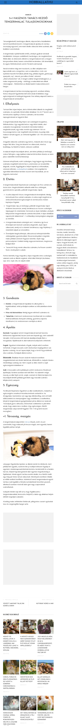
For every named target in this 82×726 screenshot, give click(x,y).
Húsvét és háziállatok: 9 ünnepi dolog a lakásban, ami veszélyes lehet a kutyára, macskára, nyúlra (10, 643)
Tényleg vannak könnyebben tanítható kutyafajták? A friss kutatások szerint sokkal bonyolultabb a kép (68, 195)
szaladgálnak (22, 169)
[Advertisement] (28, 527)
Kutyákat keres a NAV (45, 603)
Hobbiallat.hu (41, 2)
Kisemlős (28, 15)
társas (27, 422)
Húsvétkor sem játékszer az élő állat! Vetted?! (27, 679)
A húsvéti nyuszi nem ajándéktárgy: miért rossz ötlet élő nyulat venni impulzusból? (28, 641)
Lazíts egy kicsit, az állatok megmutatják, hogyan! (71, 74)
